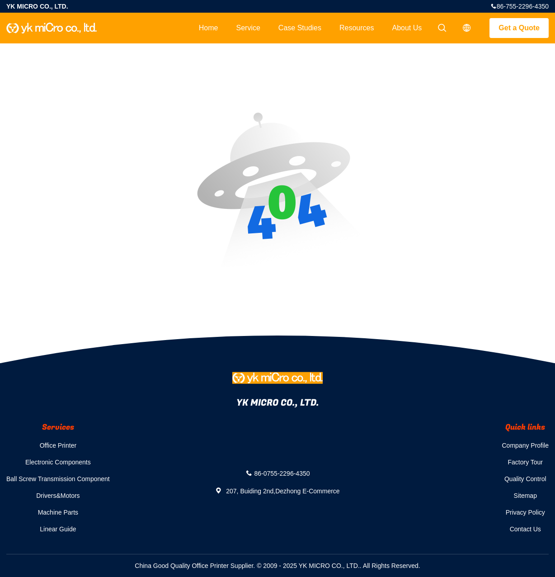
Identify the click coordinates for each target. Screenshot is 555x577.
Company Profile (525, 445)
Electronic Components (58, 462)
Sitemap (525, 495)
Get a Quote (519, 28)
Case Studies (299, 28)
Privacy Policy (525, 512)
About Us (407, 28)
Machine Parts (58, 512)
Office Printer (58, 445)
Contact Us (525, 529)
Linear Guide (58, 529)
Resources (356, 28)
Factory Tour (525, 462)
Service (248, 28)
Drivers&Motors (58, 495)
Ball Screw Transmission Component (58, 478)
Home (208, 28)
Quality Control (525, 478)
